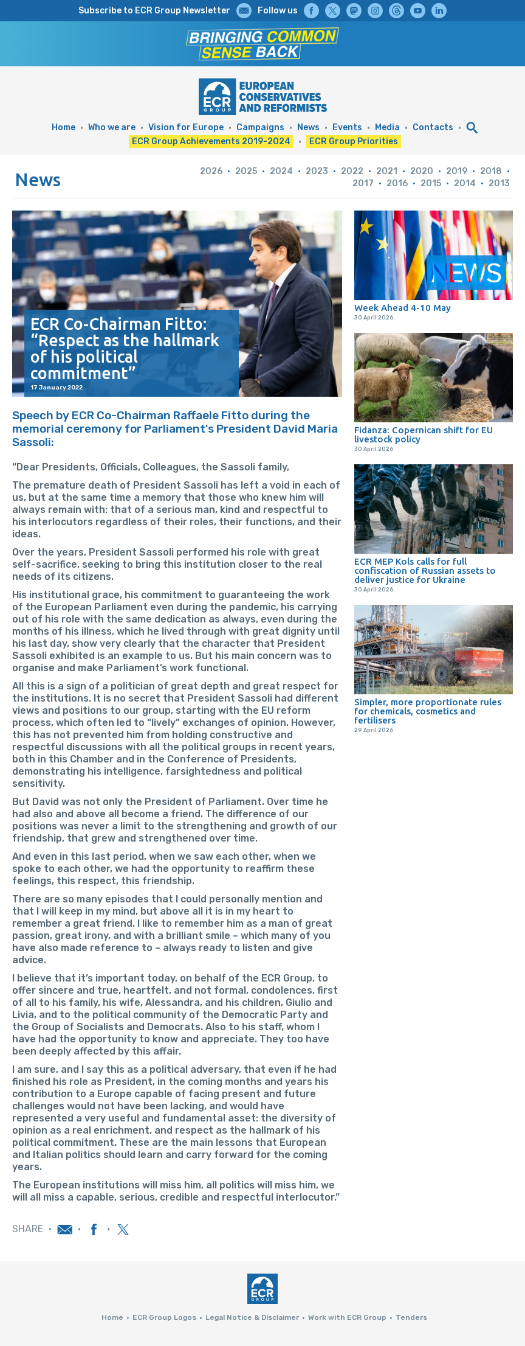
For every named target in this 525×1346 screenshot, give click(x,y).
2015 (430, 183)
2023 (317, 171)
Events (347, 127)
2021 (386, 171)
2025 (246, 171)
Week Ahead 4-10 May (402, 307)
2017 (363, 183)
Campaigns (260, 127)
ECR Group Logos (164, 1317)
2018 (491, 171)
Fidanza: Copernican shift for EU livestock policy (423, 434)
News (308, 127)
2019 (456, 171)
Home (63, 127)
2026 (211, 171)
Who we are (112, 127)
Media (387, 127)
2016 (397, 183)
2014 (465, 183)
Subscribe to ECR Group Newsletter (154, 10)
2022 (352, 171)
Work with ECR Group (347, 1317)
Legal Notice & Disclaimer (252, 1317)
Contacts (433, 127)
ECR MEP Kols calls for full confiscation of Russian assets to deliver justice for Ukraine (425, 570)
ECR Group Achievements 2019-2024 (211, 141)
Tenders (411, 1317)
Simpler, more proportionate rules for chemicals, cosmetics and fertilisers (427, 711)
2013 (499, 183)
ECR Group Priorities (353, 141)
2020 (421, 171)
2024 (281, 171)
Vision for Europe (186, 127)
